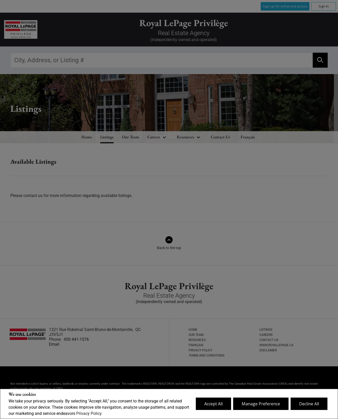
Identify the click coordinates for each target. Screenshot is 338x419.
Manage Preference (261, 404)
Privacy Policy (89, 413)
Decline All (309, 404)
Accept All (213, 404)
